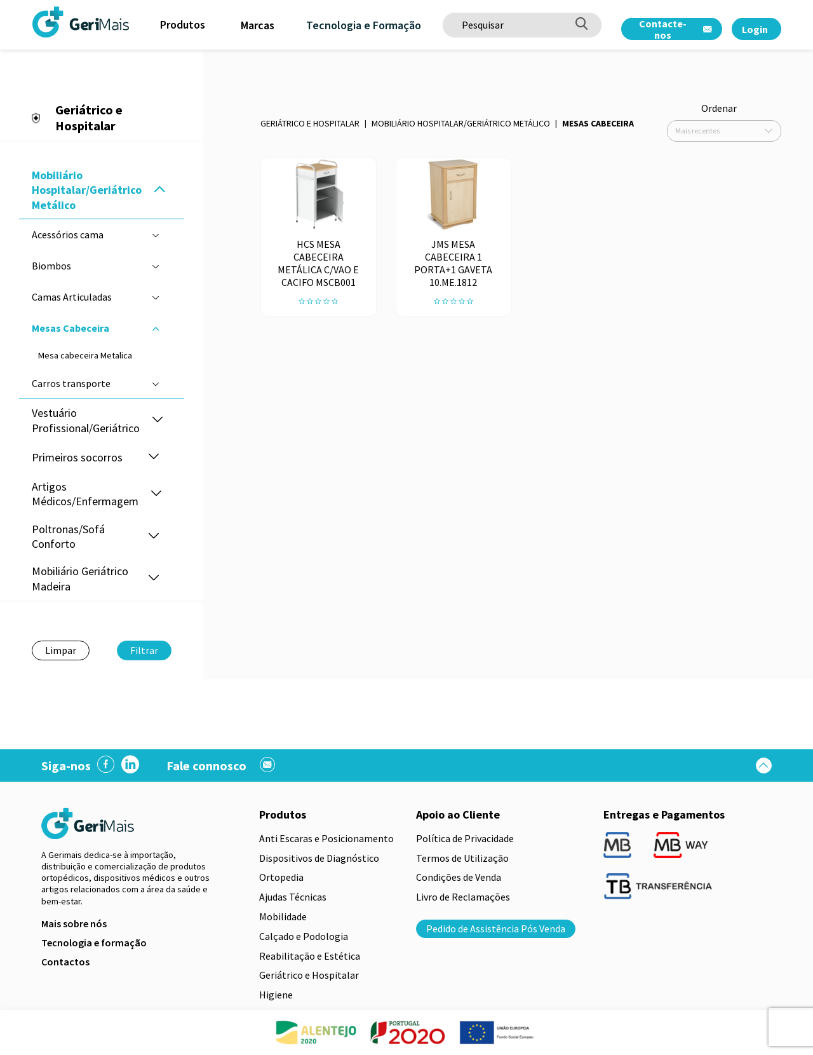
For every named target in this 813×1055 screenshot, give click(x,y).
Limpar (60, 650)
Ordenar (719, 108)
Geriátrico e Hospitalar (309, 123)
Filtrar (144, 650)
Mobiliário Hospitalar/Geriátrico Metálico (461, 123)
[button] (159, 190)
